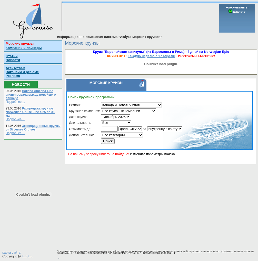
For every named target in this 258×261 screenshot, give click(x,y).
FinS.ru (27, 256)
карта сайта (11, 252)
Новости (13, 60)
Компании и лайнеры (24, 48)
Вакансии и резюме (22, 72)
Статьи (11, 56)
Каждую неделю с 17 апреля (151, 56)
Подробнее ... (15, 102)
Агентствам (15, 68)
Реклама (13, 76)
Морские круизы (20, 43)
